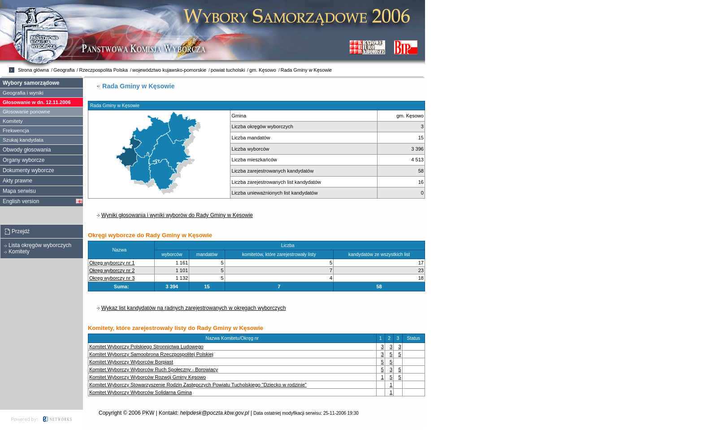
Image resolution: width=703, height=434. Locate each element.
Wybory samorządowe (31, 83)
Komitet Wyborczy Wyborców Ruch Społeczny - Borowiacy (153, 369)
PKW (148, 413)
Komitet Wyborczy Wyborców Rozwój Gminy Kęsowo (147, 377)
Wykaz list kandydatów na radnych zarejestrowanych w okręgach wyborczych (193, 308)
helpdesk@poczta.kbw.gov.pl (214, 413)
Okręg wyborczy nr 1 (112, 262)
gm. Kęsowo (262, 70)
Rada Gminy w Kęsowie (306, 70)
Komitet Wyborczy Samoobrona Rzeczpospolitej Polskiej (151, 354)
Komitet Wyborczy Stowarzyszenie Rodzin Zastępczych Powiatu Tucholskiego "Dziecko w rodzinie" (198, 384)
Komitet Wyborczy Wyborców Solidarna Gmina (140, 392)
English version (21, 201)
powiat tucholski (228, 70)
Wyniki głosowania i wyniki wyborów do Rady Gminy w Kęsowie (177, 215)
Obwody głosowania (27, 150)
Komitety (13, 121)
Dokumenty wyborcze (28, 170)
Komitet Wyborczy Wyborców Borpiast (131, 362)
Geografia (63, 70)
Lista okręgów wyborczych (40, 245)
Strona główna (33, 70)
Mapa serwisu (19, 191)
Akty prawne (17, 181)
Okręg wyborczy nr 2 (112, 270)
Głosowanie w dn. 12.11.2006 (37, 102)
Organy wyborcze (23, 160)
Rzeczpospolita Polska (103, 70)
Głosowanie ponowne (26, 111)
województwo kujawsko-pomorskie (169, 70)
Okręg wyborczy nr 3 (112, 278)
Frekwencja (16, 130)
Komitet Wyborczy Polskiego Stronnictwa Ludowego (146, 346)
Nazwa (121, 249)
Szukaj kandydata (23, 140)
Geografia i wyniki (23, 92)
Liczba (290, 245)
